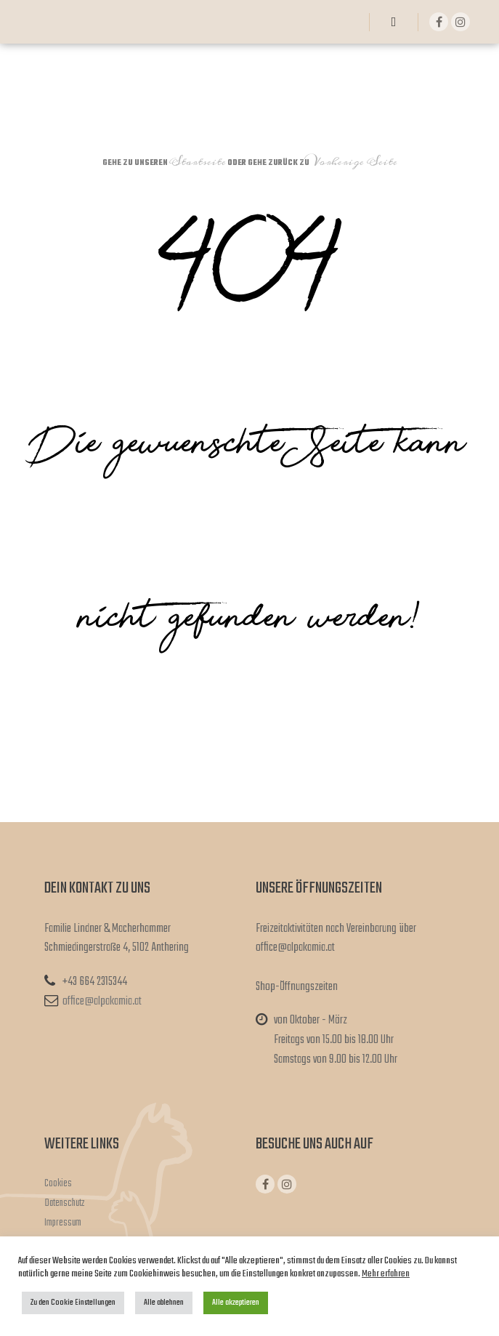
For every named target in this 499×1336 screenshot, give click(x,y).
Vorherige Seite (354, 162)
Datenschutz (64, 1203)
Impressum (62, 1223)
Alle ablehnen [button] (164, 1302)
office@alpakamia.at (93, 1001)
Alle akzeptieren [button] (235, 1302)
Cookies (58, 1183)
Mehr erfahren (386, 1273)
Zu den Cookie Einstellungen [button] (73, 1302)
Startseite (197, 162)
